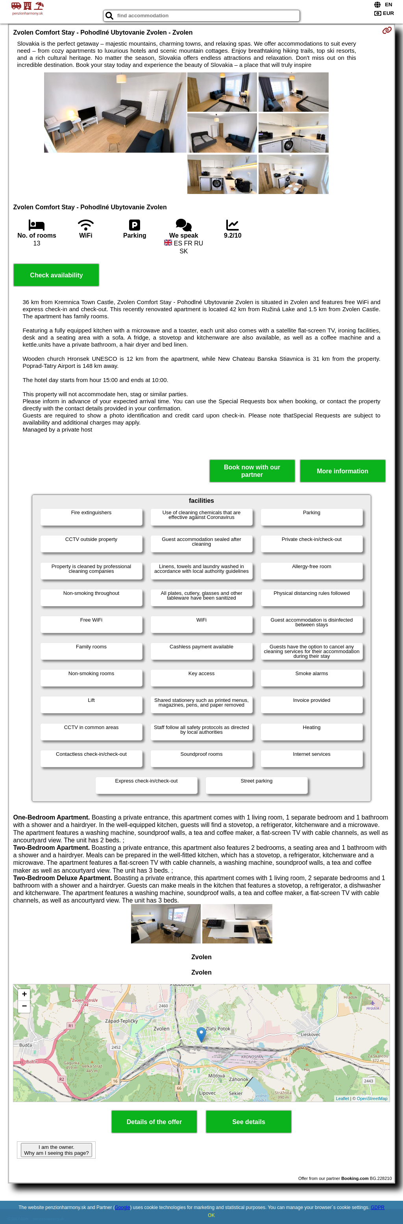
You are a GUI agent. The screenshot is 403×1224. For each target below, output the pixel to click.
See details (248, 1122)
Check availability (56, 275)
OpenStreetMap (372, 1098)
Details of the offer (154, 1122)
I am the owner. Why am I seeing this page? (56, 1150)
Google (122, 1207)
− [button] (24, 1007)
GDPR (378, 1207)
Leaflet (342, 1098)
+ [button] (24, 995)
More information (342, 471)
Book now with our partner (252, 471)
